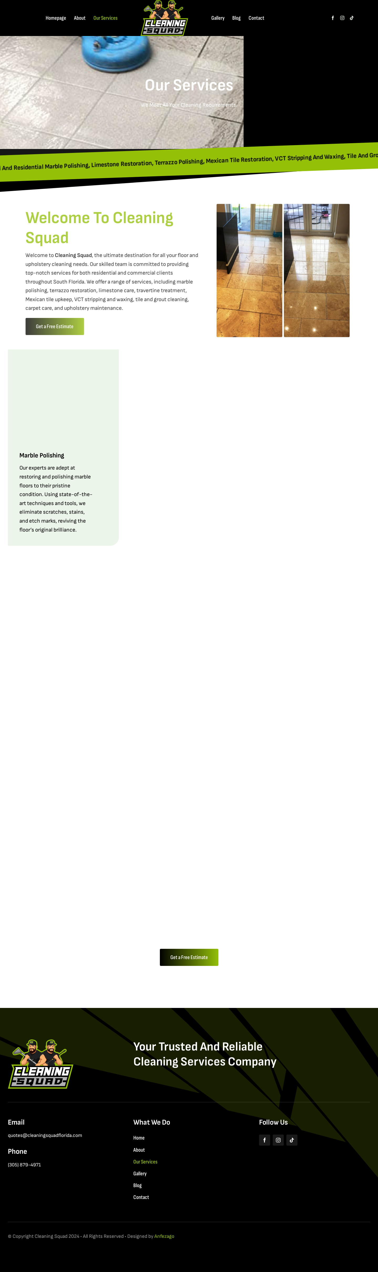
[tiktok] (352, 18)
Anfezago (164, 1236)
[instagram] (342, 18)
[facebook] (333, 18)
